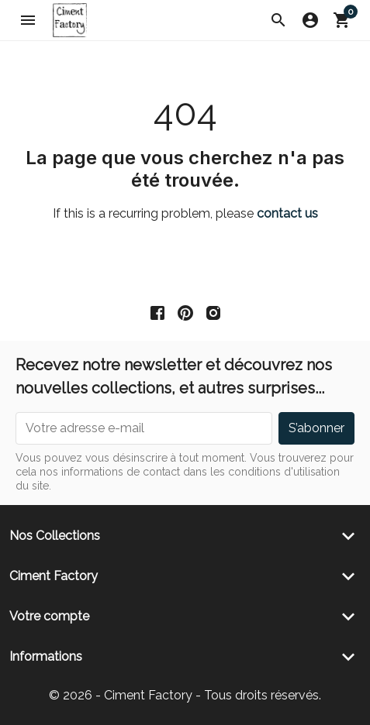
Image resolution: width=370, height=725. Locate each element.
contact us (287, 213)
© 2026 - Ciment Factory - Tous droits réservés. (185, 695)
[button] (278, 20)
